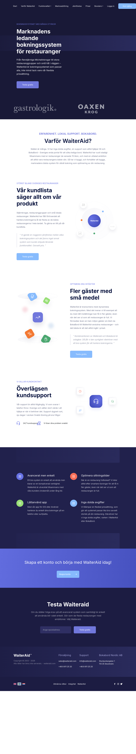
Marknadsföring (61, 6)
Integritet (72, 684)
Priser (88, 6)
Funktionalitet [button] (44, 6)
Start (15, 6)
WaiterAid (81, 684)
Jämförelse (77, 6)
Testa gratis (27, 85)
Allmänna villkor (60, 684)
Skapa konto (68, 574)
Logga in (110, 6)
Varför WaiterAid (28, 6)
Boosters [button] (98, 6)
